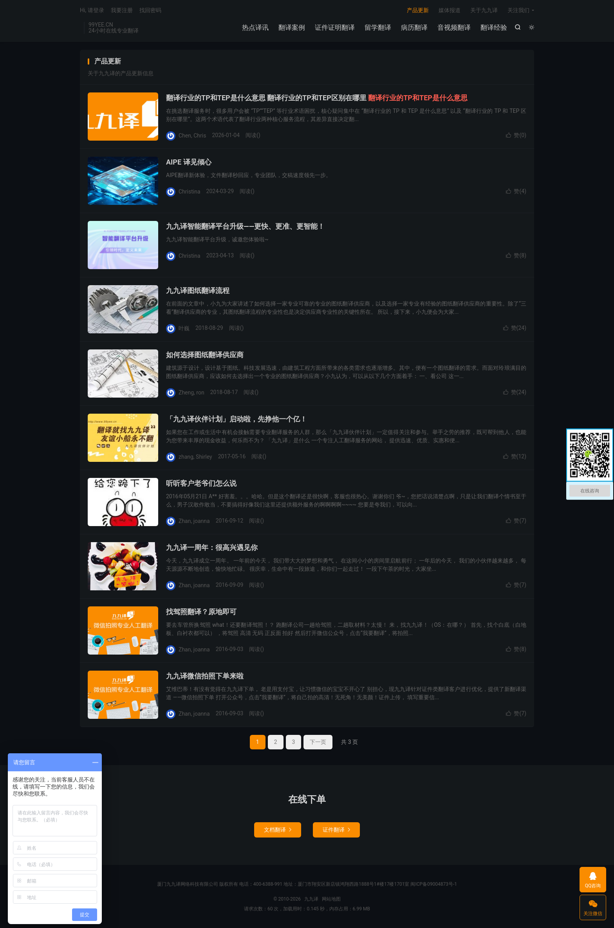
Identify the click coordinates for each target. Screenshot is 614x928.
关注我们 (518, 10)
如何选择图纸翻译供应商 (205, 355)
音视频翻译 (454, 27)
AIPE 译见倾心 (188, 162)
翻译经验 (493, 27)
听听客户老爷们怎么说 (201, 483)
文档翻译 (277, 830)
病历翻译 (414, 27)
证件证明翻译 (335, 27)
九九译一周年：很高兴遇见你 (212, 547)
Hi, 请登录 (92, 10)
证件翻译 (336, 830)
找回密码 (150, 10)
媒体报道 (449, 10)
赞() (516, 135)
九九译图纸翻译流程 (197, 290)
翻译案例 (291, 27)
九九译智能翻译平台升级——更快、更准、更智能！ (245, 226)
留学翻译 (378, 27)
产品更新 (418, 10)
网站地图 (331, 899)
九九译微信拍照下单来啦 (205, 676)
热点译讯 (255, 27)
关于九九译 (484, 10)
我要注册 (122, 10)
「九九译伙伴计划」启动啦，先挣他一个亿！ (236, 419)
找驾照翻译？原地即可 (201, 612)
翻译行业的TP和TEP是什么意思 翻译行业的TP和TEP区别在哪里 (317, 98)
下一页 (318, 742)
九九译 (311, 899)
